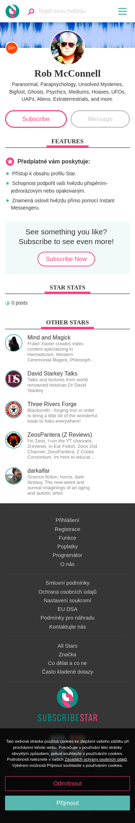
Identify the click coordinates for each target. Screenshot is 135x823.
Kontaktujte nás (67, 627)
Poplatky (67, 546)
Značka (67, 654)
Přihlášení (68, 520)
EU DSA (67, 609)
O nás (67, 564)
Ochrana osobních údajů (68, 592)
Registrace (67, 529)
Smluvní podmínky (68, 583)
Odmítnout (67, 783)
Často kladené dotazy (67, 672)
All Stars (67, 646)
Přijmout (67, 803)
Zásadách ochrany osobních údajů (96, 759)
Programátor (67, 555)
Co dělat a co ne (67, 663)
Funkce (67, 538)
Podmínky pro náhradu (67, 618)
